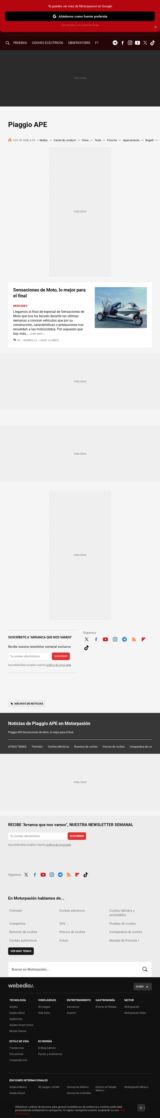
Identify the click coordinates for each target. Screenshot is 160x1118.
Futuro (63, 940)
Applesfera (15, 1018)
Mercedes (20, 305)
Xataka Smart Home (21, 1025)
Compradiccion (18, 1060)
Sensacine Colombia (79, 1093)
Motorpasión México (136, 1087)
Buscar (145, 969)
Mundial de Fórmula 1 (124, 940)
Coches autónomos (23, 940)
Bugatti (149, 140)
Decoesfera (16, 1054)
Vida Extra (44, 1012)
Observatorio (79, 43)
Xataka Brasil (17, 1093)
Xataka (13, 1006)
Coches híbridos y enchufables (121, 913)
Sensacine (73, 1006)
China (85, 140)
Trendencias (16, 1048)
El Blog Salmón (47, 1048)
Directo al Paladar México (106, 1088)
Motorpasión (131, 1006)
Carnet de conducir (65, 140)
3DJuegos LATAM (48, 1087)
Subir (140, 986)
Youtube (137, 42)
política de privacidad (58, 665)
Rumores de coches (86, 746)
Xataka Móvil (17, 1012)
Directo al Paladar (106, 1006)
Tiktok (152, 42)
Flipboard (143, 638)
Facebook (122, 42)
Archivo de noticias (28, 703)
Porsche (112, 140)
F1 (97, 43)
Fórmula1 (37, 746)
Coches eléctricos (58, 746)
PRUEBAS (20, 43)
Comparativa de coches (143, 746)
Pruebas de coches (122, 923)
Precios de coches (114, 746)
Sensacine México (78, 1087)
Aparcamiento (131, 140)
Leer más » (37, 333)
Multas (44, 140)
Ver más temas (20, 951)
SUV (62, 923)
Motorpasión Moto (135, 1012)
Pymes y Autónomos (50, 1054)
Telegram (115, 42)
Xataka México (18, 1087)
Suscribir (61, 656)
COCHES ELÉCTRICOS (47, 43)
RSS (134, 638)
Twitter (145, 42)
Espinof (71, 1012)
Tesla (98, 140)
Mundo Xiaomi (17, 1031)
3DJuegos (44, 1006)
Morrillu (30, 340)
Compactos (17, 923)
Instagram (130, 42)
